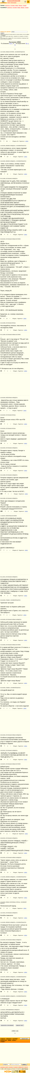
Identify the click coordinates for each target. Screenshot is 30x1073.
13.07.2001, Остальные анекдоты (8, 912)
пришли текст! (25, 1038)
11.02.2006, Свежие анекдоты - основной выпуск (13, 922)
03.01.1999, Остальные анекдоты (8, 475)
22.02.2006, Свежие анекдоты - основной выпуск (13, 996)
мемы (16, 5)
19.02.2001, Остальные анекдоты (8, 750)
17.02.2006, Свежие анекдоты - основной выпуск (13, 876)
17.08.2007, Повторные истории (8, 515)
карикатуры (3, 1040)
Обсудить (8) (15, 833)
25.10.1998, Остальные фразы (8, 322)
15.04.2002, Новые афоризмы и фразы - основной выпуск (13, 903)
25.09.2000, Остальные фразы (8, 415)
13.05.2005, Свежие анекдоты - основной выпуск (13, 145)
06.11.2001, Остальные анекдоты (8, 576)
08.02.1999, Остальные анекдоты (8, 498)
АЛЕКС (26, 141)
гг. (11, 43)
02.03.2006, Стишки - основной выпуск (10, 600)
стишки (24, 5)
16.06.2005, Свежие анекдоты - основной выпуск (13, 976)
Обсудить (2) (15, 550)
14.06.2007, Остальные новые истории (10, 764)
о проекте (16, 1067)
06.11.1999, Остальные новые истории (10, 334)
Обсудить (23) (15, 141)
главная (2, 1038)
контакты (11, 1067)
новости (26, 1067)
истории (13, 5)
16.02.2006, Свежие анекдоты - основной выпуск (13, 161)
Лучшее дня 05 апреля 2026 (13, 0)
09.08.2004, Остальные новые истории (10, 239)
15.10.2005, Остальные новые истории (10, 644)
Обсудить (15, 156)
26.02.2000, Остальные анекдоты (8, 447)
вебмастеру (21, 1067)
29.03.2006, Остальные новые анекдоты (10, 735)
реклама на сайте (4, 1067)
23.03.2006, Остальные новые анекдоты (10, 619)
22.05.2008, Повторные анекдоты (9, 397)
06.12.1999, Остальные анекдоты (8, 178)
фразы (20, 5)
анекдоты (7, 5)
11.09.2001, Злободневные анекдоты (10, 1009)
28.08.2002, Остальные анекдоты (8, 838)
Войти (8, 2)
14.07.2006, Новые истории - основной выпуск (12, 51)
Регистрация (13, 2)
